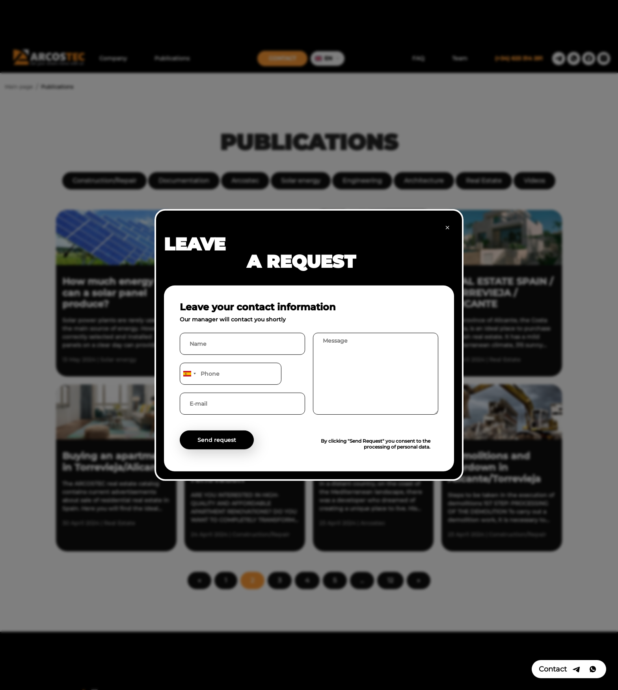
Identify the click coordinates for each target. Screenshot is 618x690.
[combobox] (189, 373)
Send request (216, 439)
